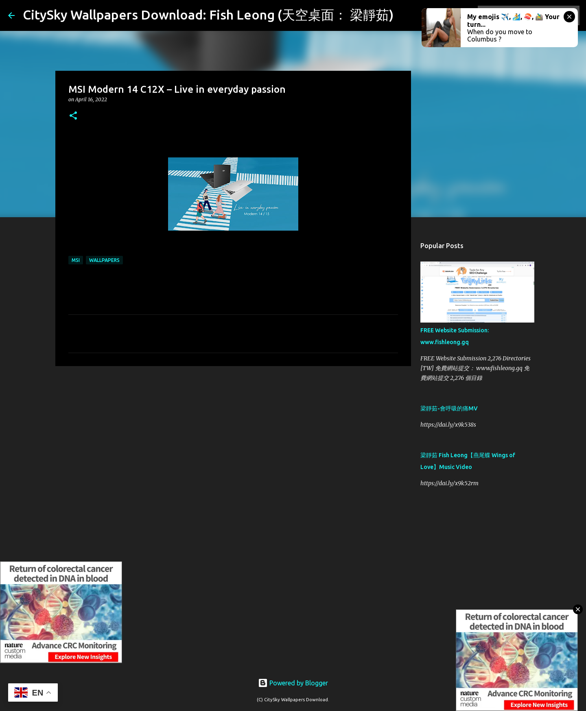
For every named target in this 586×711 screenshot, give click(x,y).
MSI (76, 260)
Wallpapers (104, 260)
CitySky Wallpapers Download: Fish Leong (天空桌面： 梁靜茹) (208, 14)
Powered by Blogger (293, 683)
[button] (73, 116)
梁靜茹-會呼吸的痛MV (449, 408)
